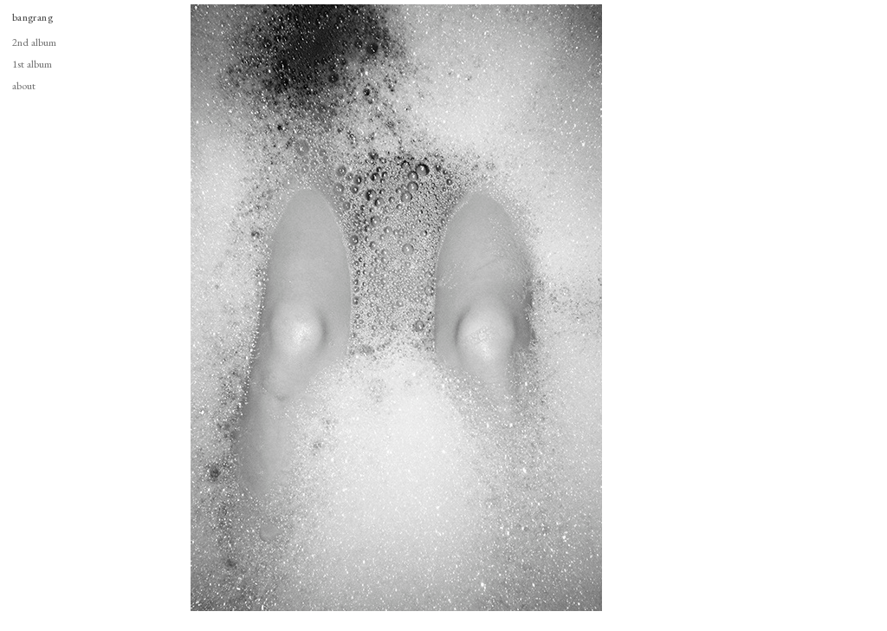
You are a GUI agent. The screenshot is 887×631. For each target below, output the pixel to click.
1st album (32, 63)
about (24, 85)
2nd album (34, 42)
